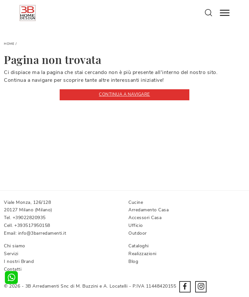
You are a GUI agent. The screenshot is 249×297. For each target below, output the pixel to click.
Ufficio (135, 225)
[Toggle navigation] (225, 13)
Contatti (12, 269)
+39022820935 (29, 218)
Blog (133, 261)
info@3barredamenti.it (42, 233)
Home (9, 44)
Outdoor (137, 233)
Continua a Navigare (124, 94)
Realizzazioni (142, 254)
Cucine (135, 202)
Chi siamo (14, 246)
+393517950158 (32, 225)
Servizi (11, 254)
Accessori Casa (144, 218)
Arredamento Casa (148, 210)
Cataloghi (138, 246)
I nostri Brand (19, 261)
